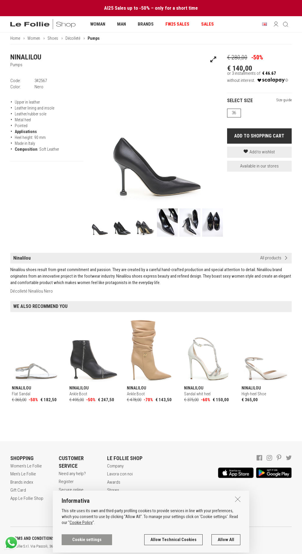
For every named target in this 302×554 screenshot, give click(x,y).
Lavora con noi (120, 474)
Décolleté (72, 38)
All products (270, 258)
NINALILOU (25, 57)
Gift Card (18, 490)
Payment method (73, 504)
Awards (113, 482)
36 (234, 112)
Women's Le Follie (26, 466)
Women (33, 38)
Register (66, 481)
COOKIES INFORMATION (159, 538)
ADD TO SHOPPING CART (259, 136)
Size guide (284, 100)
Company (115, 466)
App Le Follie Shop (26, 498)
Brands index (21, 482)
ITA (202, 546)
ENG (209, 546)
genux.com (189, 546)
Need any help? (72, 473)
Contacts (115, 498)
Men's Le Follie (23, 474)
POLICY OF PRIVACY (104, 538)
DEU (217, 546)
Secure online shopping (71, 493)
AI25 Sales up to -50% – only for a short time (151, 8)
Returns (65, 512)
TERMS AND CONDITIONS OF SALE (40, 538)
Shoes (52, 38)
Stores (113, 490)
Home (15, 38)
